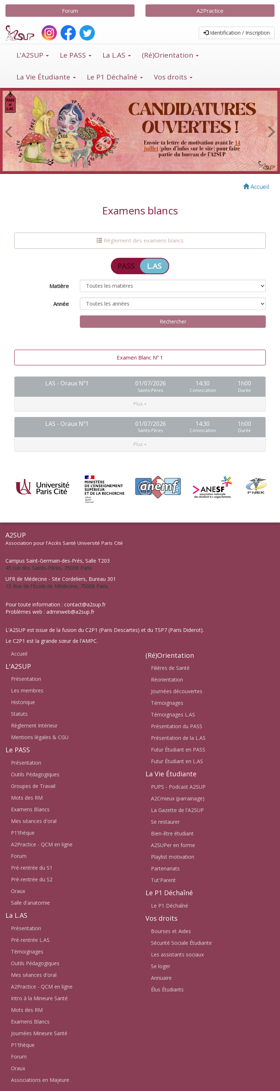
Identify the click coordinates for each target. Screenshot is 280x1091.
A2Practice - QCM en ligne (42, 844)
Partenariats (165, 868)
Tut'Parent (163, 880)
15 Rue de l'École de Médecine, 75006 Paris (56, 585)
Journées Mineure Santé (39, 1033)
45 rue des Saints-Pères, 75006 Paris (48, 567)
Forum (70, 10)
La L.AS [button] (116, 55)
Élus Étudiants (167, 989)
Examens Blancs (30, 809)
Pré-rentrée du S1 (31, 867)
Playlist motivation (172, 856)
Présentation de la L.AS (178, 737)
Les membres (27, 690)
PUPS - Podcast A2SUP (178, 786)
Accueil (19, 653)
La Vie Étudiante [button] (46, 77)
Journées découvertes (176, 691)
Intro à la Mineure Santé (39, 998)
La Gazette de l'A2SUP (177, 810)
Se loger (160, 966)
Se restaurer (165, 821)
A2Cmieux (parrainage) (178, 798)
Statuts (19, 713)
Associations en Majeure (40, 1079)
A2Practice (210, 10)
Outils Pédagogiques (35, 774)
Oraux (18, 891)
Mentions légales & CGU (40, 737)
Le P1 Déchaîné (169, 905)
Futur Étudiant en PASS (178, 749)
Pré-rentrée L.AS (30, 939)
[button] (140, 387)
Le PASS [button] (76, 55)
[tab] (140, 387)
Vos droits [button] (173, 77)
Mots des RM (27, 797)
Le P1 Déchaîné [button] (115, 77)
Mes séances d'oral (34, 821)
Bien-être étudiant (172, 833)
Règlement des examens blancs (140, 240)
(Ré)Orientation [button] (170, 55)
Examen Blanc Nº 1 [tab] (140, 357)
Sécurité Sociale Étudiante (181, 942)
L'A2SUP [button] (32, 55)
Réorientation (167, 679)
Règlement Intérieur (34, 725)
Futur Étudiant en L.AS (177, 761)
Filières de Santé (170, 667)
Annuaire (161, 977)
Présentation (26, 678)
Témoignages (27, 951)
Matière (59, 286)
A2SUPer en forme (173, 845)
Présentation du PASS (176, 726)
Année (61, 303)
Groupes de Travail (33, 786)
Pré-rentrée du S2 (31, 879)
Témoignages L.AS (173, 714)
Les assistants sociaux (177, 954)
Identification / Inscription (236, 32)
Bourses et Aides (171, 931)
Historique (23, 702)
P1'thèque (23, 832)
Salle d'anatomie (30, 902)
